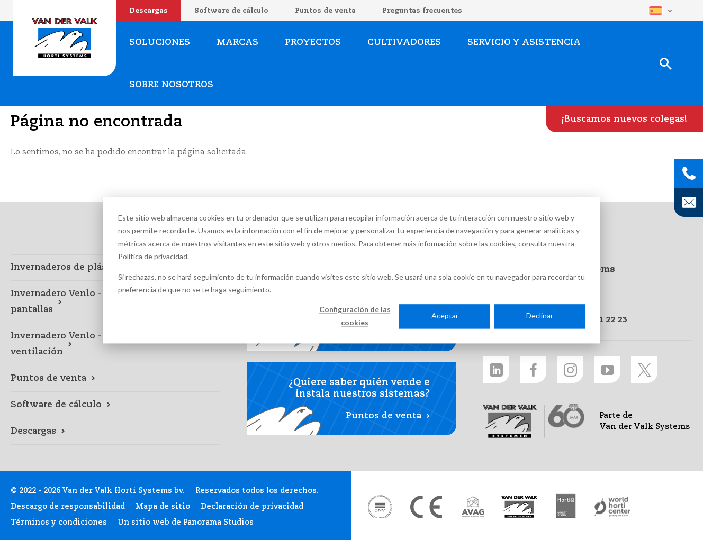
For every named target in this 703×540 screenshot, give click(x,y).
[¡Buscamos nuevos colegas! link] (624, 119)
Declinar (539, 316)
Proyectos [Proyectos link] (313, 42)
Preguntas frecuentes (422, 10)
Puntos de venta (325, 10)
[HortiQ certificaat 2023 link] (566, 506)
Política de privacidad (152, 256)
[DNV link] (379, 506)
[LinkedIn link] (496, 369)
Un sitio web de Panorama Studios (186, 522)
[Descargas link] (115, 431)
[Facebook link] (533, 369)
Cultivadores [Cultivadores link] (404, 42)
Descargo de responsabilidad (68, 506)
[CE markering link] (426, 506)
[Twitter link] (644, 369)
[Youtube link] (607, 369)
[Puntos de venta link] (115, 378)
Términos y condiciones (59, 522)
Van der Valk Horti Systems (64, 38)
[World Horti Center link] (612, 506)
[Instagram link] (570, 369)
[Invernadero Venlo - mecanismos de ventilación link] (115, 344)
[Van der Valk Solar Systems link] (519, 506)
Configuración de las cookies (355, 316)
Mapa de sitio (163, 506)
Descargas (148, 10)
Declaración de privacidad (252, 506)
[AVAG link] (473, 506)
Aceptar (444, 316)
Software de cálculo (231, 10)
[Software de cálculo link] (115, 405)
